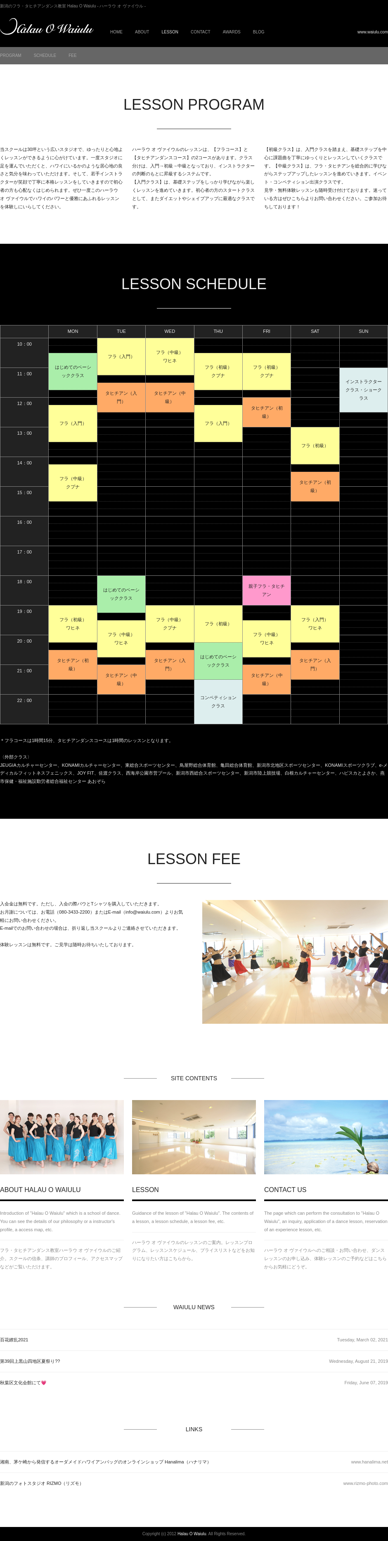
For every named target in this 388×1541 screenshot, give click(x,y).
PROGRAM (10, 55)
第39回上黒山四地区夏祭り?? (30, 1361)
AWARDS (232, 32)
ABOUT (142, 32)
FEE (72, 55)
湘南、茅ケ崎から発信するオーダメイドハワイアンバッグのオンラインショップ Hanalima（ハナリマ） (105, 1461)
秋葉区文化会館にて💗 (23, 1382)
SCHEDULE (45, 55)
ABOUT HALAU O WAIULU (40, 1189)
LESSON (145, 1189)
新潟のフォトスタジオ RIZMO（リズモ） (42, 1483)
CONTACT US (285, 1189)
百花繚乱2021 (14, 1339)
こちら (298, 198)
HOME (116, 32)
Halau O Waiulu (191, 1534)
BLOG (259, 32)
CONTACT (201, 32)
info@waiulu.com (142, 912)
